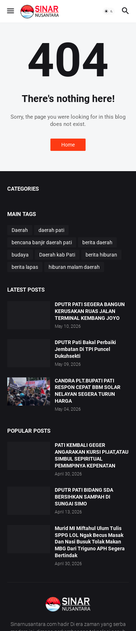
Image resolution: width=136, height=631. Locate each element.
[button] (10, 11)
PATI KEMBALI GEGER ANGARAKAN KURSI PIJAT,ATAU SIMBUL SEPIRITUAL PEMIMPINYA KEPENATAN (91, 455)
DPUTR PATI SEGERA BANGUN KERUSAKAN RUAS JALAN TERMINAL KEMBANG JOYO (90, 311)
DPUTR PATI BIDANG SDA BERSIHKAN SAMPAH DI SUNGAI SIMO (84, 497)
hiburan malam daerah (74, 267)
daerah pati (51, 230)
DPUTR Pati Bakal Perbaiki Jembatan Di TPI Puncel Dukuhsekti (85, 349)
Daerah (20, 230)
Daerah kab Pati (57, 255)
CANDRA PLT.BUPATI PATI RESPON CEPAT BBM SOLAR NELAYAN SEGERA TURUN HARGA (87, 391)
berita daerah (97, 242)
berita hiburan (101, 255)
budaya (20, 255)
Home (68, 145)
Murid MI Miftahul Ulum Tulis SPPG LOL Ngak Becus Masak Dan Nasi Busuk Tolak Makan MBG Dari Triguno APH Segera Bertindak (90, 542)
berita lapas (25, 267)
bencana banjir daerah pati (42, 242)
